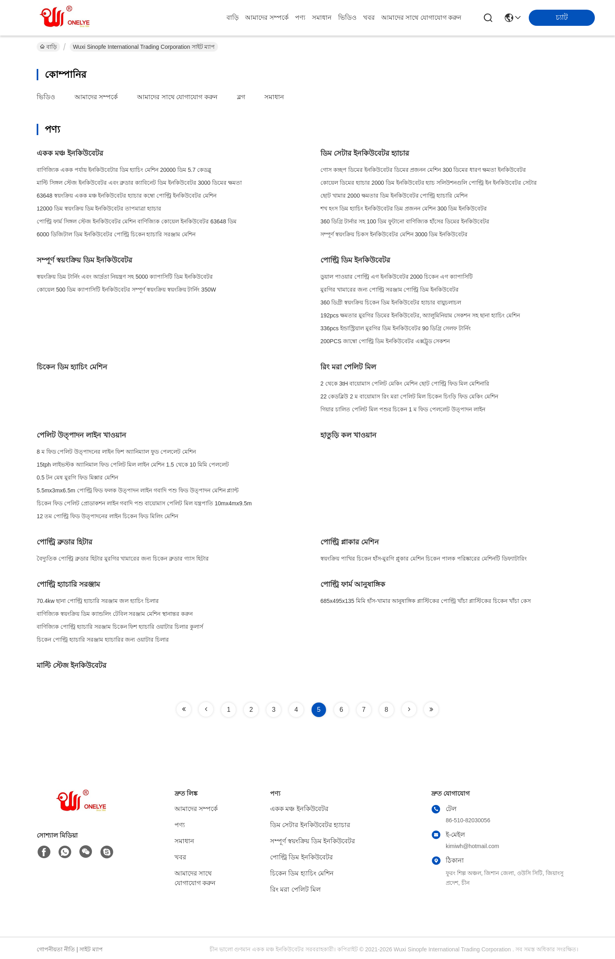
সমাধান (322, 17)
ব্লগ (241, 97)
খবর (369, 17)
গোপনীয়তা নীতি (56, 949)
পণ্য (300, 17)
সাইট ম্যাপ (91, 949)
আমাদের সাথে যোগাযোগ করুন (421, 17)
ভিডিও (347, 17)
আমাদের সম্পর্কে (266, 17)
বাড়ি (232, 17)
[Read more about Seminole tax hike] (184, 709)
